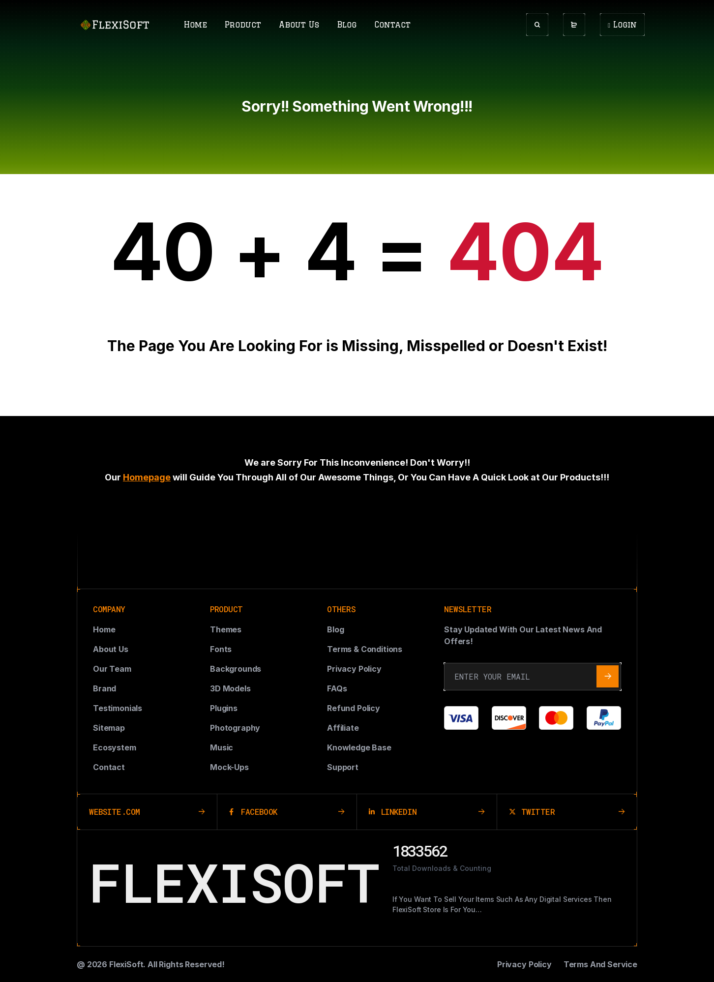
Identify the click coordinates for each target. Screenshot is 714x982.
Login (622, 24)
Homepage (147, 477)
